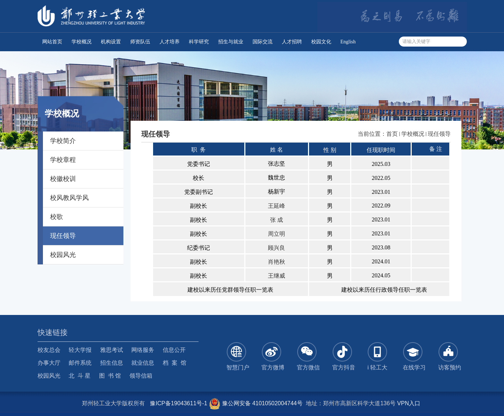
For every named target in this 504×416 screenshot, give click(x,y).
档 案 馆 (174, 363)
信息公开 (174, 350)
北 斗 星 (79, 376)
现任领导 (439, 134)
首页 (392, 134)
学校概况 (412, 134)
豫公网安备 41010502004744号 (255, 403)
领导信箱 (140, 376)
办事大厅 (49, 363)
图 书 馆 (110, 376)
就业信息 (142, 363)
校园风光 (49, 376)
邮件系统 (80, 363)
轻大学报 (80, 350)
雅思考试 (111, 350)
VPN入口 (408, 403)
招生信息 (111, 363)
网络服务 (142, 350)
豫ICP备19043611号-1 (178, 403)
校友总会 (49, 350)
